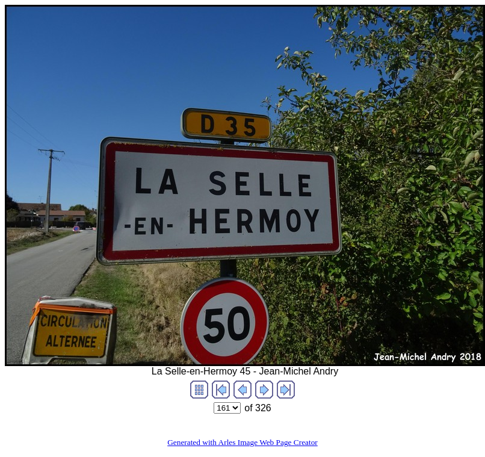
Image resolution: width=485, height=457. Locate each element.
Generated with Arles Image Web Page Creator (242, 442)
